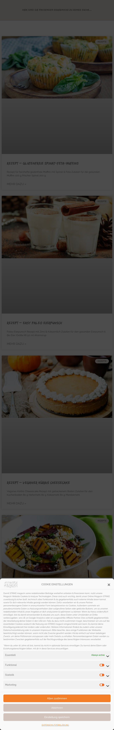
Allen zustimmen (57, 698)
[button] (109, 584)
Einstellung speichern (57, 717)
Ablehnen (57, 707)
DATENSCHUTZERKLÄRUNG (55, 725)
